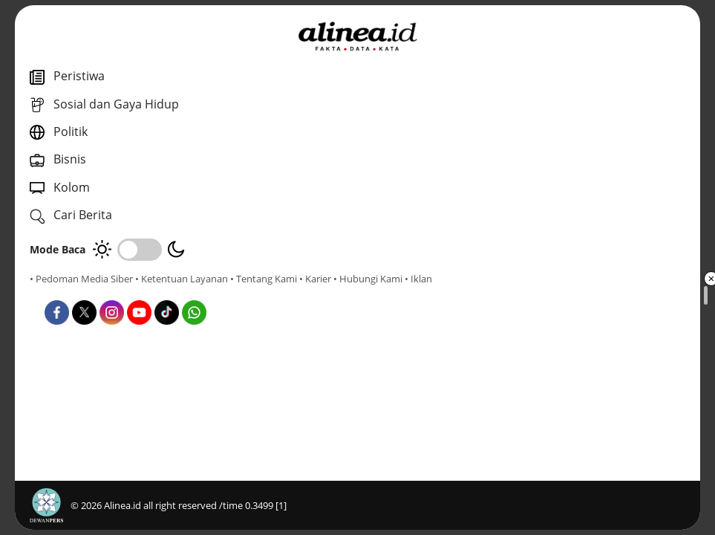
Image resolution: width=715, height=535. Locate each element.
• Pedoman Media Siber (81, 278)
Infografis (366, 361)
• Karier (115, 292)
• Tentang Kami (63, 292)
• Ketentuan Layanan (181, 278)
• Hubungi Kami (167, 292)
